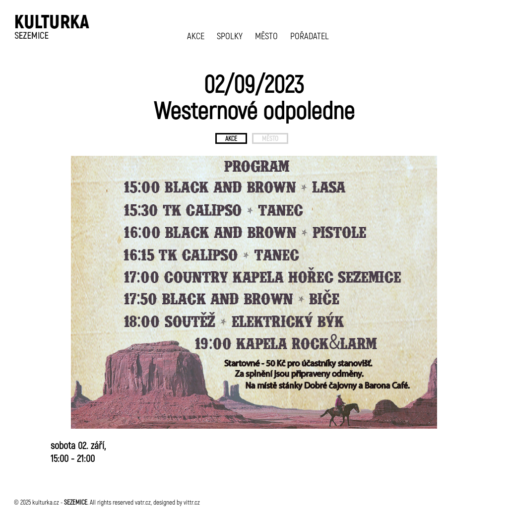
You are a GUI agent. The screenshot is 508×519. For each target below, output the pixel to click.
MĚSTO (266, 35)
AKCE (195, 35)
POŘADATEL (309, 35)
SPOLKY (230, 35)
